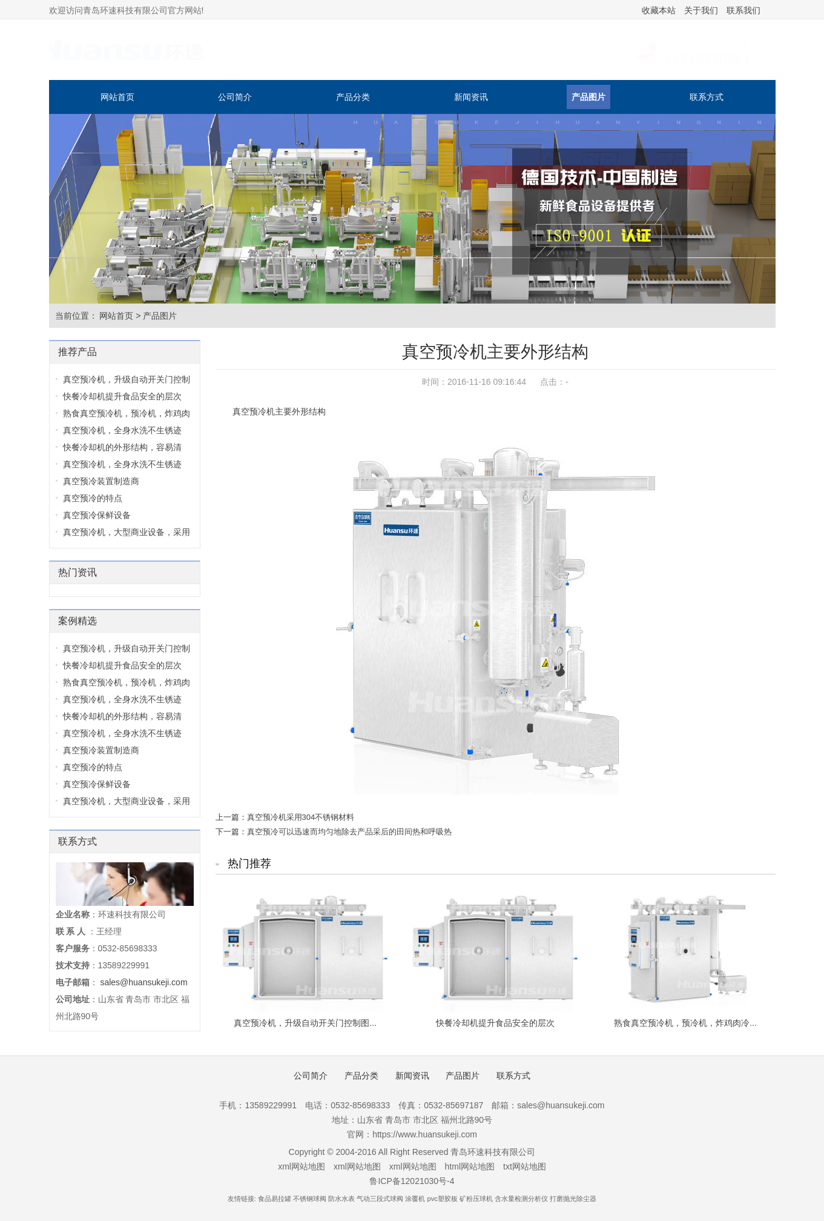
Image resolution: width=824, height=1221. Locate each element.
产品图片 (588, 97)
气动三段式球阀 (380, 1198)
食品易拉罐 (274, 1198)
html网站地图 (470, 1166)
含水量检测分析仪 (521, 1198)
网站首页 (117, 97)
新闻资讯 (471, 97)
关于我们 (701, 10)
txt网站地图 (524, 1166)
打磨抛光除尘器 (573, 1198)
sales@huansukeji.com (143, 982)
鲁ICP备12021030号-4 (411, 1181)
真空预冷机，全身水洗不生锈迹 (122, 430)
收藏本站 (659, 10)
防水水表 (341, 1198)
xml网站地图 (301, 1166)
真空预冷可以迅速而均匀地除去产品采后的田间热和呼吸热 (349, 831)
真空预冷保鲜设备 (97, 515)
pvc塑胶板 (442, 1198)
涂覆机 (415, 1198)
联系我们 (743, 10)
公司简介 (235, 97)
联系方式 (706, 97)
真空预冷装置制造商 (101, 481)
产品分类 (353, 97)
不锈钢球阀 (309, 1198)
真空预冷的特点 (92, 498)
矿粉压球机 (476, 1198)
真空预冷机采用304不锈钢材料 (301, 817)
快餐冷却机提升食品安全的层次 (122, 396)
